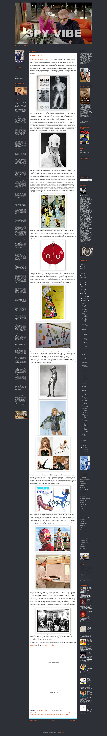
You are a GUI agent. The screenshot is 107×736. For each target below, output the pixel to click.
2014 (82, 284)
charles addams (20, 148)
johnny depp (19, 244)
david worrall (24, 168)
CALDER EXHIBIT (84, 346)
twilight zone (20, 387)
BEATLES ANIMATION (85, 306)
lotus (20, 262)
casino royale (18, 146)
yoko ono (17, 404)
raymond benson (18, 328)
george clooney (18, 205)
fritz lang (24, 200)
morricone (21, 290)
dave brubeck (18, 164)
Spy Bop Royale (83, 529)
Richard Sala (82, 525)
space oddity (19, 354)
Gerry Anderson (83, 496)
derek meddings (23, 173)
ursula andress (18, 389)
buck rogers (23, 141)
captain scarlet (21, 144)
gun (21, 214)
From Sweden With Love (85, 493)
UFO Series (82, 548)
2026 (82, 262)
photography (18, 318)
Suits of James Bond (84, 533)
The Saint (82, 544)
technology (17, 370)
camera (16, 144)
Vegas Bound (85, 394)
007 (20, 102)
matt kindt (22, 275)
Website (16, 69)
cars (17, 145)
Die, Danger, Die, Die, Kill (85, 489)
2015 (82, 282)
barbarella (52, 712)
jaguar (25, 228)
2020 (82, 273)
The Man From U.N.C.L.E (85, 540)
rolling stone (23, 339)
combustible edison (18, 154)
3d (19, 104)
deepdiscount (19, 172)
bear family (17, 131)
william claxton (18, 401)
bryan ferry (17, 141)
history (24, 218)
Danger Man (82, 485)
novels (22, 299)
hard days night (20, 215)
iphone (16, 225)
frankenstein (17, 199)
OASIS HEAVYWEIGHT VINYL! (85, 416)
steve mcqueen (23, 363)
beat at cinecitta (21, 131)
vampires (23, 389)
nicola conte (23, 298)
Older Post (73, 720)
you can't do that (21, 404)
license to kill (17, 258)
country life (16, 159)
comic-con (24, 155)
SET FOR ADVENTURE (85, 152)
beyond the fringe (21, 132)
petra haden (24, 317)
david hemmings (21, 167)
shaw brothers (18, 349)
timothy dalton (21, 385)
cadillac (18, 143)
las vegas (18, 255)
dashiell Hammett (22, 163)
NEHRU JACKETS (89, 653)
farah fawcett (17, 193)
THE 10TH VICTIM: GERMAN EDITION (89, 680)
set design (21, 348)
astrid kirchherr (18, 123)
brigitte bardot (17, 139)
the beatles (23, 374)
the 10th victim (65, 714)
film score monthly (20, 196)
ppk (25, 323)
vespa (19, 391)
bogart (20, 135)
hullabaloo (24, 220)
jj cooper (24, 238)
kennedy (22, 249)
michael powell (20, 280)
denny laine (24, 172)
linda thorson (17, 259)
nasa (31, 714)
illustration (17, 222)
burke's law (20, 142)
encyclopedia (17, 188)
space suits (58, 714)
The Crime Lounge (84, 538)
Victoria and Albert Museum (38, 61)
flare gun (24, 196)
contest (20, 157)
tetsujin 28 (16, 372)
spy (15, 358)
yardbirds (16, 403)
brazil (21, 138)
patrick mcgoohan (19, 309)
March (84, 447)
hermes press (18, 218)
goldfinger (17, 213)
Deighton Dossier (83, 487)
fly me (16, 197)
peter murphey (20, 316)
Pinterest (83, 122)
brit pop (22, 139)
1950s (24, 102)
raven (19, 327)
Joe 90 (81, 508)
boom (23, 135)
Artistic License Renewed (85, 479)
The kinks (24, 112)
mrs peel (24, 292)
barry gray (17, 129)
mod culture (23, 286)
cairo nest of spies (23, 143)
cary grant (20, 145)
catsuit (19, 147)
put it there (24, 325)
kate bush (22, 248)
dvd (24, 182)
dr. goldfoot (24, 180)
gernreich (16, 208)
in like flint (22, 222)
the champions (18, 375)
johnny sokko (17, 245)
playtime (24, 320)
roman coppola (17, 340)
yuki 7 (18, 406)
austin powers (23, 125)
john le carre (23, 242)
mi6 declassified (18, 279)
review (21, 330)
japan (25, 232)
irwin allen (23, 225)
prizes (25, 324)
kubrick (16, 253)
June (84, 442)
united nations (17, 388)
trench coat (17, 386)
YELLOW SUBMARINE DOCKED (89, 640)
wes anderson (17, 398)
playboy (21, 320)
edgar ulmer (19, 184)
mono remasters (23, 288)
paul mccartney (20, 310)
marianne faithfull (20, 270)
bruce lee (20, 140)
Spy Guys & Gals (83, 531)
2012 (82, 288)
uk (25, 387)
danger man (21, 162)
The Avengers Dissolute (85, 536)
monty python (18, 289)
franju (25, 197)
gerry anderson (22, 208)
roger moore (18, 339)
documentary (17, 177)
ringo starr (17, 335)
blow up (19, 134)
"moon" (16, 102)
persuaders (18, 314)
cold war (20, 153)
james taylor (20, 231)
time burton (22, 384)
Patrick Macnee (20, 111)
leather (22, 255)
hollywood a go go (19, 219)
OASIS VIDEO (85, 412)
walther (19, 397)
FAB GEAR (84, 303)
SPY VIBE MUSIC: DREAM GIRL (84, 436)
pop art (24, 321)
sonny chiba (20, 352)
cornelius (16, 158)
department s (17, 173)
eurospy (24, 189)
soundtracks (20, 353)
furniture (16, 203)
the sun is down (21, 379)
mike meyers (21, 282)
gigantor (21, 210)
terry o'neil (24, 371)
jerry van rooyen (23, 237)
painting (22, 307)
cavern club (23, 147)
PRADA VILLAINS (89, 600)
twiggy (16, 387)
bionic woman (20, 133)
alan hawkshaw (20, 117)
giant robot (17, 210)
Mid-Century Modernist (84, 517)
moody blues (23, 289)
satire (25, 343)
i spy (18, 221)
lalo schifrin (19, 254)
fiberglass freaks (17, 195)
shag (25, 348)
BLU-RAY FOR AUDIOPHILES (85, 342)
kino (22, 250)
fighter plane (22, 195)
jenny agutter (17, 236)
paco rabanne (36, 714)
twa (25, 386)
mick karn (19, 281)
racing (16, 327)
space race (23, 354)
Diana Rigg (18, 106)
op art (22, 302)
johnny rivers (23, 244)
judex (25, 245)
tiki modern (17, 384)
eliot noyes (20, 187)
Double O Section (83, 491)
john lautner (17, 242)
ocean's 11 (17, 300)
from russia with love (20, 202)
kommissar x (24, 252)
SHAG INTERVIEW (85, 381)
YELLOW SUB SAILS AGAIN (85, 352)
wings (20, 402)
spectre (20, 356)
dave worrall (20, 165)
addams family (23, 115)
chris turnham (20, 149)
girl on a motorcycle (21, 211)
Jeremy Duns (82, 506)
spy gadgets (21, 358)
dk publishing (19, 176)
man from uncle (19, 267)
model (16, 287)
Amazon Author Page (19, 78)
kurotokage (20, 253)
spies (16, 357)
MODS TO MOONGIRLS (51, 645)
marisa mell (24, 271)
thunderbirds (22, 382)
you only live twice (20, 405)
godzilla (21, 212)
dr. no (21, 181)
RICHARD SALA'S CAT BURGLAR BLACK (85, 332)
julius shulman (17, 246)
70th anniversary (23, 104)
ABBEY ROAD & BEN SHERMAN (85, 397)
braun (19, 138)
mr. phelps (20, 292)
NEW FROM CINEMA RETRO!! (84, 409)
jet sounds (16, 238)
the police (24, 377)
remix (25, 329)
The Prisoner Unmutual (84, 542)
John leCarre (82, 510)
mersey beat (24, 278)
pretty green (17, 324)
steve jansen (17, 363)
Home (53, 720)
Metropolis (24, 110)
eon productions (23, 188)
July (83, 440)
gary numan (21, 203)
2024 (82, 266)
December (85, 294)
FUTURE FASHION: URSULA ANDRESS (85, 326)
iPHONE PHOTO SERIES (84, 359)
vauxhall (22, 390)
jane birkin (24, 231)
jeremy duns (23, 236)
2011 (82, 289)
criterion (21, 161)
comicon (16, 157)
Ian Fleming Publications (85, 498)
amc (19, 119)
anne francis (18, 120)
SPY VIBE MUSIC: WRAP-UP (85, 424)
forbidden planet (20, 197)
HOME (81, 150)
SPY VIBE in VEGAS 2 (84, 384)
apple (25, 121)
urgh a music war (23, 388)
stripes (16, 364)
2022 (82, 270)
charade (16, 148)
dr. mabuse (17, 181)
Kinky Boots (23, 109)
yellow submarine (22, 403)
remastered (21, 329)
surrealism (24, 366)
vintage (18, 395)
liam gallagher (23, 257)
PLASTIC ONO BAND (84, 373)
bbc (21, 130)
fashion (63, 712)
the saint (23, 378)
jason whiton (23, 233)
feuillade (24, 194)
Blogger (62, 732)
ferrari (21, 194)
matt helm (19, 275)
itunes (21, 227)
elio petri (16, 187)
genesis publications (22, 204)
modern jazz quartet (22, 287)
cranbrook (21, 160)
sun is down (19, 364)
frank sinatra (23, 198)
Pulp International (83, 523)
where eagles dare (18, 399)
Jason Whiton (85, 195)
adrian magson (17, 116)
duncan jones (20, 182)
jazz (17, 234)
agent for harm (22, 116)
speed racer (24, 356)
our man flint (21, 304)
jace (23, 227)
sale (16, 343)
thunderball (17, 382)
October (84, 298)
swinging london (19, 368)
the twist (19, 380)
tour (25, 385)
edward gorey (23, 184)
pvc (54, 714)
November (85, 296)
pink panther (20, 319)
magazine (24, 265)
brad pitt (16, 138)
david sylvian (19, 168)
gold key (24, 212)
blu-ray (23, 134)
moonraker (17, 290)
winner (22, 402)
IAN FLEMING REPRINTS (85, 348)
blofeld (16, 134)
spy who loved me (19, 361)
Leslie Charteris (83, 512)
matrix (16, 275)
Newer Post (33, 720)
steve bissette (23, 362)
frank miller (17, 198)
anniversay (24, 120)
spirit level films (21, 357)
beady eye (24, 130)
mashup (24, 274)
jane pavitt (67, 712)
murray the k (17, 293)
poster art (22, 323)
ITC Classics (82, 502)
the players (21, 377)
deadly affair (17, 171)
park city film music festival (21, 308)
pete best (22, 314)
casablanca (24, 145)
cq (23, 159)
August (84, 302)
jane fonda (17, 232)
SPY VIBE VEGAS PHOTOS (84, 387)
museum (21, 293)
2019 (82, 275)
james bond (19, 230)
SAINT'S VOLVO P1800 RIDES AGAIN (84, 320)
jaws (15, 234)
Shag (81, 527)
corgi (25, 157)
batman (24, 129)
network (16, 297)
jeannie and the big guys (22, 235)
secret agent (22, 345)
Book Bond (82, 481)
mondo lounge (17, 288)
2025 (82, 264)
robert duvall (20, 336)
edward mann (17, 185)
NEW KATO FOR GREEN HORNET (84, 402)
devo (18, 175)
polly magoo (17, 321)
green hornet (23, 213)
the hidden (22, 376)
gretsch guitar (17, 214)
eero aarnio (22, 185)
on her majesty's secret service (20, 302)
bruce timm (24, 140)
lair (15, 254)
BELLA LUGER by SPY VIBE (85, 420)
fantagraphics (17, 192)
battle (20, 130)
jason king (17, 233)
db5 (15, 170)
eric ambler (18, 189)
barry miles (21, 129)
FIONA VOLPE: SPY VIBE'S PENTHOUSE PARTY (89, 693)
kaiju (21, 247)
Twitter (89, 121)
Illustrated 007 (83, 500)
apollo (21, 121)
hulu (15, 221)
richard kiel (17, 332)
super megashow (22, 365)
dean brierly (22, 171)
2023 (82, 268)
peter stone (20, 317)
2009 (82, 293)
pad (19, 307)
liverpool (16, 260)
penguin (24, 311)
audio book (20, 124)
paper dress (43, 714)
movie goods (21, 291)
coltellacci (24, 153)
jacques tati (20, 228)
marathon (22, 269)
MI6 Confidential (83, 515)
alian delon (21, 118)
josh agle (21, 245)
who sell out (18, 400)
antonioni (16, 121)
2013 (82, 286)
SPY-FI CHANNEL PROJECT (85, 355)
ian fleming (23, 221)
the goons (17, 376)
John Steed (18, 109)
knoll (20, 252)
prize (22, 324)
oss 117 (19, 303)
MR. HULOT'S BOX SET (89, 627)
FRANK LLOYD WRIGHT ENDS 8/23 (85, 338)
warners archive (23, 397)
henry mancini (23, 216)
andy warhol (40, 712)
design (16, 174)
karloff (20, 248)
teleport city (21, 370)
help (19, 216)
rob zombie (22, 335)
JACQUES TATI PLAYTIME (85, 377)
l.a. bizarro (24, 253)
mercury (73, 712)
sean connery (19, 344)
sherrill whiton (20, 350)
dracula (24, 181)
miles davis (21, 283)
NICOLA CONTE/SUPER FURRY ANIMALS (85, 368)
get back (20, 209)
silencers (16, 351)
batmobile (16, 130)
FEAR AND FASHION (85, 406)
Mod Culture (82, 519)
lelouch (25, 255)
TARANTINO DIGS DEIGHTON (85, 391)
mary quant (20, 274)
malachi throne (17, 266)
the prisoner (18, 378)
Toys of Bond (82, 546)
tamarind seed (23, 369)
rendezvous (17, 330)
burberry (16, 142)
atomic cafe (47, 712)
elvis (23, 187)
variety (19, 390)
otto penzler (24, 303)
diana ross (22, 175)
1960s (35, 712)
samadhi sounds (20, 343)
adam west (18, 115)
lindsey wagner (23, 259)
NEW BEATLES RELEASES (89, 707)
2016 (82, 280)
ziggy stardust (22, 406)
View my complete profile (85, 243)
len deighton (17, 256)
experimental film (20, 190)
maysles (18, 277)
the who (23, 380)
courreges (58, 712)
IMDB (16, 71)
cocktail (16, 153)
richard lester (23, 332)
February (84, 449)
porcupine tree (17, 323)
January (84, 450)
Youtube (16, 76)
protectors (16, 325)
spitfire (25, 357)
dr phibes (20, 180)
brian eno (24, 138)
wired (25, 402)
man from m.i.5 (23, 266)
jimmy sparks (21, 238)
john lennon (18, 243)
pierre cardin (50, 714)
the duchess (23, 375)
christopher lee (18, 150)
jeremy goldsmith (17, 237)
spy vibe (23, 360)
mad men (19, 265)
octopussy (22, 300)
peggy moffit (20, 311)
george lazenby (22, 206)
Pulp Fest (82, 521)
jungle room (22, 246)
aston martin (23, 122)
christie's (24, 149)
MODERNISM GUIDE (85, 363)
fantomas (24, 192)
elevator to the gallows (22, 186)
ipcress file (24, 223)
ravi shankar (23, 327)
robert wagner (21, 337)
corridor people (22, 158)
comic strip (20, 155)
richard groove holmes (22, 331)
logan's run (21, 260)
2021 (82, 271)
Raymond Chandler (18, 112)
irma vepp (19, 225)
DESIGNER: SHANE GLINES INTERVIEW (89, 613)
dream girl (16, 182)
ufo (23, 387)
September (85, 300)
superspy (16, 366)
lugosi (16, 265)
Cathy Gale (17, 105)
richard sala (17, 333)
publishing (20, 325)
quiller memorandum (21, 326)
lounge (16, 263)
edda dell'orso (19, 183)
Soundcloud (17, 73)
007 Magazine (83, 477)
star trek (19, 362)
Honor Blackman (22, 107)
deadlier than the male (21, 170)
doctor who (24, 176)
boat (18, 135)
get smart (24, 209)
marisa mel (19, 271)
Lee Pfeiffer (18, 110)
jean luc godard (21, 234)
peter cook (21, 315)
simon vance (20, 351)
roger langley (23, 338)
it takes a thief (20, 226)
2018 (82, 277)
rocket (19, 338)
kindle (18, 250)
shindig (25, 350)
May (84, 443)
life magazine (23, 258)
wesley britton (23, 398)
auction (16, 124)
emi (25, 187)
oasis (25, 299)
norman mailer (17, 299)
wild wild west (23, 400)
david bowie (20, 166)
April (84, 445)
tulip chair (21, 386)
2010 (82, 291)
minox (25, 283)
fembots (18, 194)
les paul (22, 256)
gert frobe (16, 209)
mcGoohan (21, 277)
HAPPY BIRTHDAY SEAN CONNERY (85, 315)
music (24, 293)
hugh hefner (19, 220)
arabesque (17, 122)
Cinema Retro (23, 105)
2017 (82, 279)
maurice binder (21, 276)
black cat (24, 133)
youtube (22, 405)
